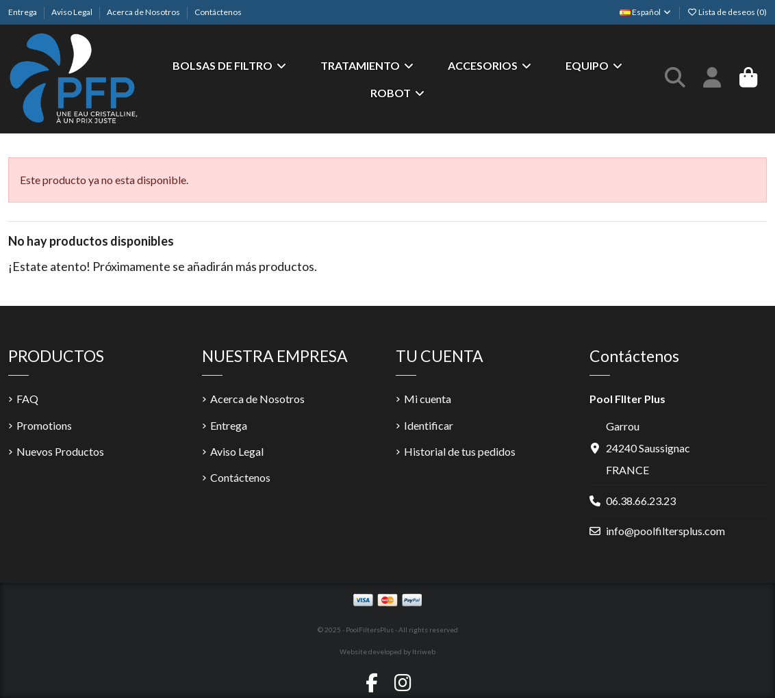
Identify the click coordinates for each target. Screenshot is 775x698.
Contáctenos (218, 12)
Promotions (44, 425)
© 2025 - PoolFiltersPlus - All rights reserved (388, 629)
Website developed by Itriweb (387, 651)
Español (646, 12)
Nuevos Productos (60, 451)
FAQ (27, 398)
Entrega (23, 12)
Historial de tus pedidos (460, 451)
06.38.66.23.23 (641, 500)
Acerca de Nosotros (144, 12)
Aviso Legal (72, 12)
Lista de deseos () (727, 12)
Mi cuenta (427, 398)
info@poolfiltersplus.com (665, 530)
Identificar (428, 425)
